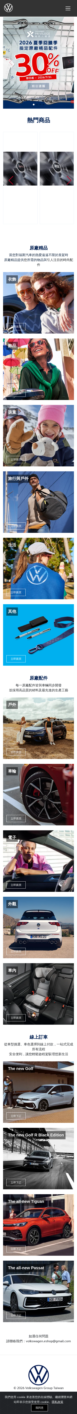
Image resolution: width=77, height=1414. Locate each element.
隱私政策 (57, 1402)
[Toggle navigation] (68, 8)
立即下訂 (16, 1116)
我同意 (40, 1407)
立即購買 (16, 326)
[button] (33, 104)
